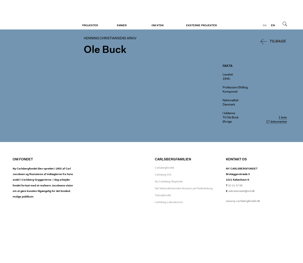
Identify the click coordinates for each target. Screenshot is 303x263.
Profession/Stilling (235, 87)
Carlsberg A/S (163, 174)
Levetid (228, 74)
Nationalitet (230, 100)
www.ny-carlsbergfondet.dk (243, 201)
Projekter (90, 25)
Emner (122, 25)
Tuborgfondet (163, 195)
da (265, 25)
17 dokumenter (276, 122)
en (273, 25)
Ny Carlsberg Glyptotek (169, 181)
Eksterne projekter (201, 25)
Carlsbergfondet (164, 168)
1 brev (283, 117)
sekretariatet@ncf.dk (241, 191)
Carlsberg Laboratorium (169, 202)
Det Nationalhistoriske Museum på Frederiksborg (184, 188)
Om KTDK (158, 25)
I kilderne (229, 113)
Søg (284, 23)
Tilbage (277, 41)
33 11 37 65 (235, 185)
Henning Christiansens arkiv (40, 15)
